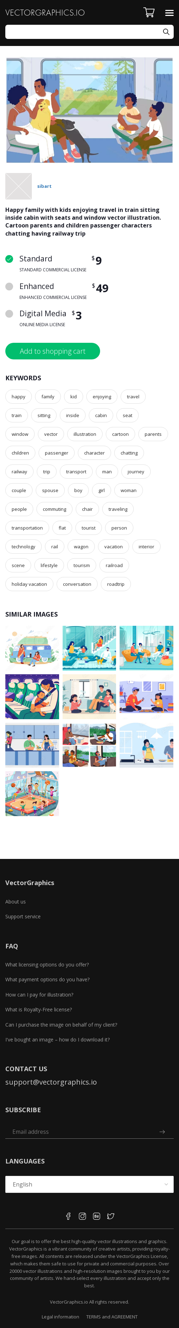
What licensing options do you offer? (47, 964)
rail (54, 546)
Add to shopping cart (53, 351)
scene (18, 565)
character (94, 453)
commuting (54, 509)
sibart (44, 186)
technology (23, 546)
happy (18, 396)
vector (51, 434)
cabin (101, 415)
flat (62, 528)
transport (76, 471)
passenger (56, 453)
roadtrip (116, 584)
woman (129, 490)
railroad (114, 565)
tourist (89, 528)
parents (153, 434)
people (19, 509)
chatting (129, 453)
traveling (118, 509)
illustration (85, 434)
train (17, 415)
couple (19, 490)
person (119, 528)
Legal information (60, 1317)
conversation (77, 584)
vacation (113, 546)
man (107, 471)
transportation (27, 528)
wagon (81, 546)
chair (87, 509)
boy (78, 490)
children (20, 453)
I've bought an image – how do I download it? (57, 1039)
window (20, 434)
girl (101, 490)
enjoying (102, 396)
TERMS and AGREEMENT (112, 1317)
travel (133, 396)
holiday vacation (29, 584)
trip (46, 471)
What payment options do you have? (47, 979)
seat (127, 415)
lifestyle (49, 565)
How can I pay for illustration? (39, 994)
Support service (23, 916)
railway (19, 471)
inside (72, 415)
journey (136, 471)
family (47, 396)
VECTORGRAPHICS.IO (45, 12)
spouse (50, 490)
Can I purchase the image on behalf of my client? (61, 1024)
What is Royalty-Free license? (38, 1009)
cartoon (120, 434)
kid (73, 396)
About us (15, 901)
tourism (82, 565)
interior (146, 546)
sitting (43, 415)
